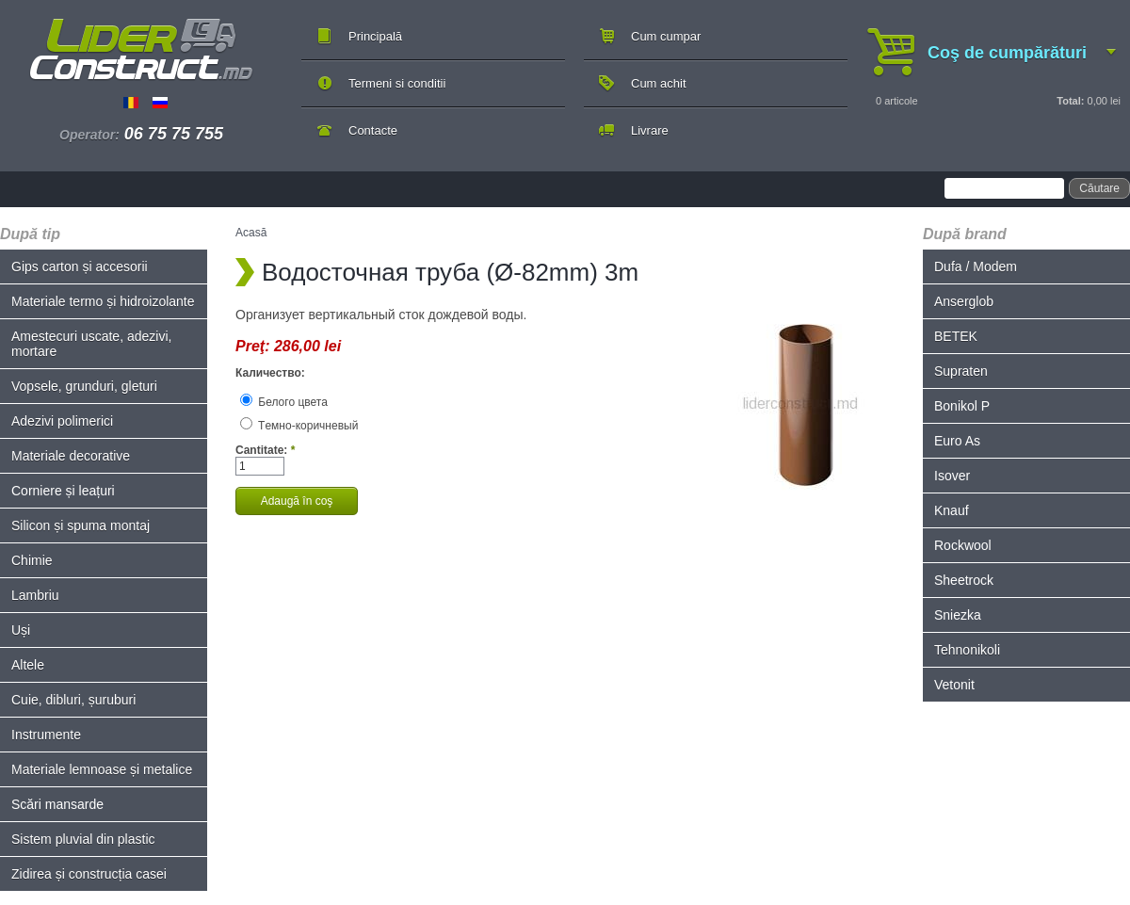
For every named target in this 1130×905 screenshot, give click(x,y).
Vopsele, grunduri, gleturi (84, 386)
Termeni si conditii (396, 83)
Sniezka (957, 614)
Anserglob (963, 301)
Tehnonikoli (967, 649)
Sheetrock (963, 580)
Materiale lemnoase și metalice (101, 769)
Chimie (32, 560)
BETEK (955, 336)
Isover (952, 475)
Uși (20, 630)
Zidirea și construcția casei (89, 873)
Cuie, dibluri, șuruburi (73, 699)
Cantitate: (265, 450)
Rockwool (963, 545)
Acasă (250, 232)
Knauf (951, 510)
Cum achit (658, 83)
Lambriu (35, 595)
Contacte (372, 130)
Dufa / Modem (975, 266)
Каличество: (270, 373)
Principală (375, 36)
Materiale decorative (70, 455)
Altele (27, 664)
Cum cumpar (666, 36)
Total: (1070, 100)
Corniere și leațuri (63, 490)
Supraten (961, 371)
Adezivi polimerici (62, 420)
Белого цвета (284, 402)
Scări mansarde (57, 804)
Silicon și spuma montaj (80, 525)
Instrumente (46, 734)
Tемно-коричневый (299, 425)
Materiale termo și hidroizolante (103, 301)
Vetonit (954, 684)
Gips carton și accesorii (79, 266)
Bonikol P (962, 405)
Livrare (650, 130)
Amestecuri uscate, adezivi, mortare (91, 344)
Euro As (957, 440)
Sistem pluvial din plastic (83, 839)
